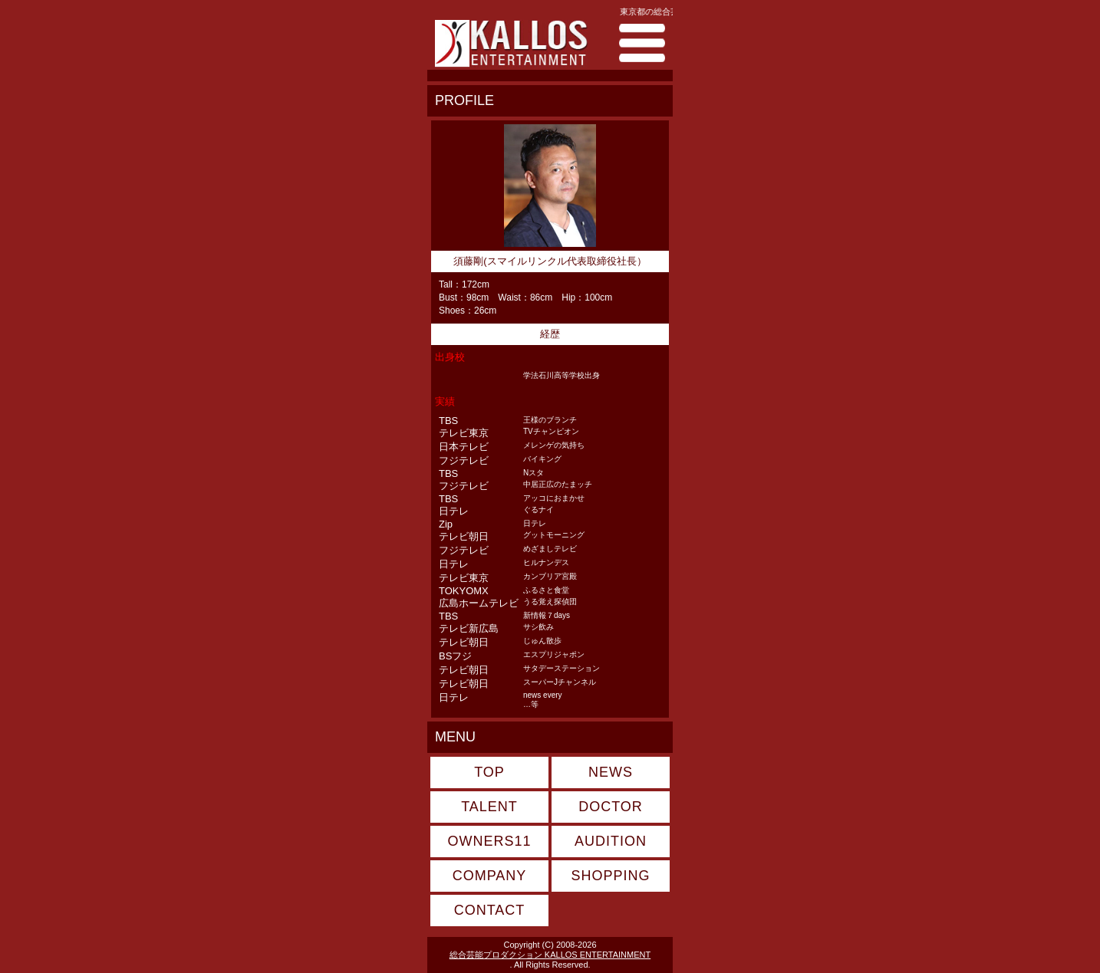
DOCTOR (610, 806)
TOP (489, 772)
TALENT (489, 806)
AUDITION (611, 841)
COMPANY (490, 875)
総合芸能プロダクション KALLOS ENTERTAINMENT (550, 954)
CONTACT (489, 910)
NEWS (610, 772)
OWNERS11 (489, 841)
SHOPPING (610, 875)
